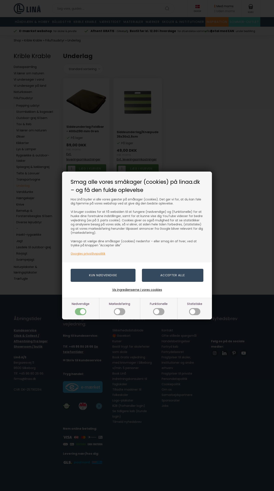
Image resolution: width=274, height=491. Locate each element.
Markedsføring (119, 308)
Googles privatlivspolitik (88, 253)
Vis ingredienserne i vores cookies (137, 290)
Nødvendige (80, 308)
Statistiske (194, 308)
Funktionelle (159, 308)
